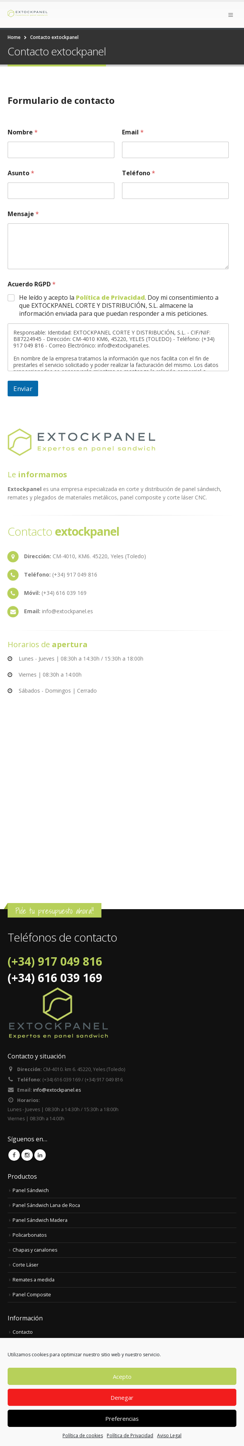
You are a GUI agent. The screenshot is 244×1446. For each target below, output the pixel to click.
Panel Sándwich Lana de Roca (46, 1207)
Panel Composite (32, 1296)
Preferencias (122, 1418)
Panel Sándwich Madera (40, 1221)
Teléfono (138, 173)
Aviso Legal (169, 1435)
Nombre (23, 132)
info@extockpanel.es (57, 1091)
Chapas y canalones (35, 1251)
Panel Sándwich (31, 1192)
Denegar (122, 1397)
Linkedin (40, 1156)
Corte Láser (26, 1266)
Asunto (21, 173)
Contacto (23, 1333)
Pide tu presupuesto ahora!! (54, 911)
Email (133, 132)
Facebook (14, 1156)
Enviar (22, 388)
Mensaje (23, 214)
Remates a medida (34, 1281)
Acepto (122, 1376)
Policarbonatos (30, 1236)
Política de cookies (83, 1435)
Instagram (27, 1156)
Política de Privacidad (130, 1435)
